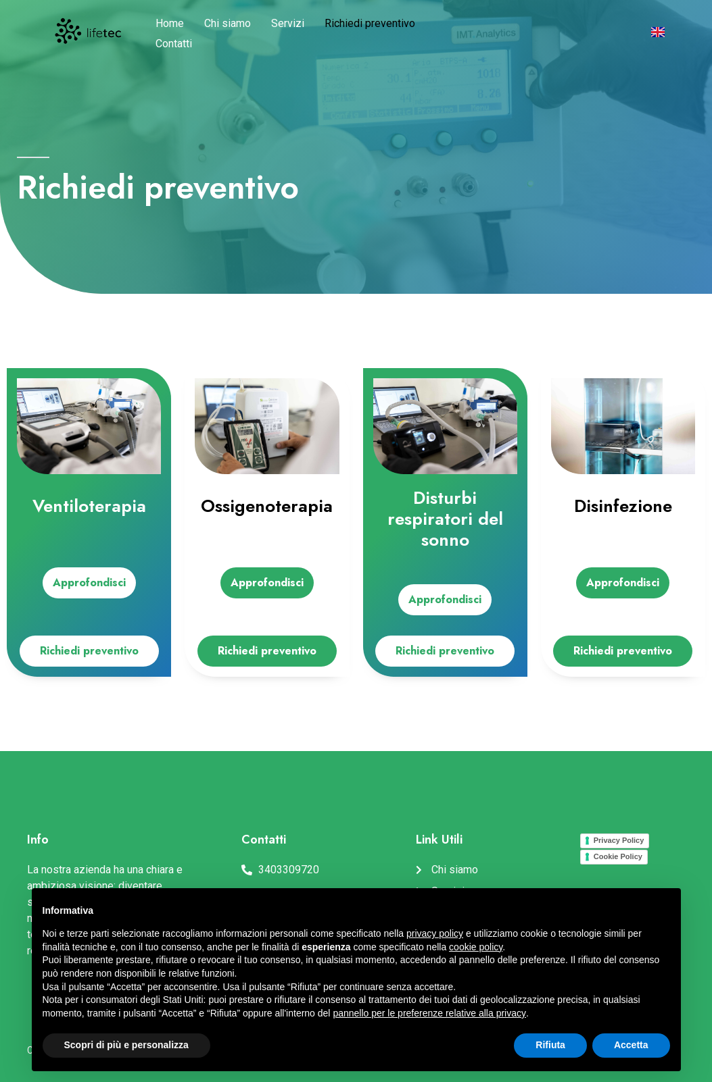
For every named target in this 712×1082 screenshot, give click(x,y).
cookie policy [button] (475, 947)
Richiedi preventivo (370, 23)
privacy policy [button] (434, 933)
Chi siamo (227, 23)
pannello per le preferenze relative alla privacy (429, 1013)
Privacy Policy (619, 840)
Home (170, 23)
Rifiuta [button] (550, 1044)
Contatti (174, 43)
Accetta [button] (631, 1044)
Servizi (287, 23)
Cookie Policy (618, 856)
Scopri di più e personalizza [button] (126, 1044)
